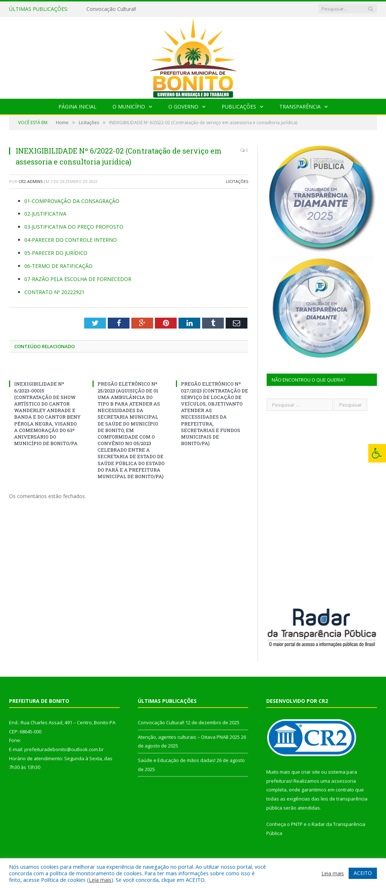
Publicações (239, 106)
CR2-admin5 (30, 181)
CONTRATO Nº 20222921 (54, 292)
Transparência (300, 106)
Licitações (237, 181)
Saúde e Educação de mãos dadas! (176, 760)
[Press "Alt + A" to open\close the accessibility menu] (377, 453)
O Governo (183, 106)
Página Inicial (77, 106)
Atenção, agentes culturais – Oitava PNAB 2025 (189, 737)
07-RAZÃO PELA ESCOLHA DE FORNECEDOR (77, 279)
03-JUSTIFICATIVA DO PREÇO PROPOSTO (73, 226)
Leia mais (100, 879)
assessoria (343, 781)
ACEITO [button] (363, 872)
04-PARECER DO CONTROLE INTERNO (70, 239)
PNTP (297, 824)
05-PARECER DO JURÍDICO (55, 252)
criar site (310, 772)
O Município (128, 106)
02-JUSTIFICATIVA (45, 213)
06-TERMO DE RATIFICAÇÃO (58, 265)
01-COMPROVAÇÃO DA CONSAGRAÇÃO (71, 200)
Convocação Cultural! (111, 9)
